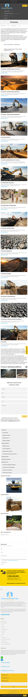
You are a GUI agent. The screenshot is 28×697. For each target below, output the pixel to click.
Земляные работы (4, 640)
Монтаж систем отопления (7, 472)
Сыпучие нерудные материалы (6, 644)
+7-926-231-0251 (5, 666)
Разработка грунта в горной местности (8, 378)
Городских (3, 632)
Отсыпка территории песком (10, 91)
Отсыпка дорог (6, 137)
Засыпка (3, 342)
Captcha (2, 564)
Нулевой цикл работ (5, 443)
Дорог (3, 624)
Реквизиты (5, 678)
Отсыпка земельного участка (10, 160)
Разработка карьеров (6, 440)
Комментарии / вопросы (5, 534)
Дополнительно (4, 95)
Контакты (5, 675)
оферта (18, 692)
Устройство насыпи (7, 182)
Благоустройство (4, 690)
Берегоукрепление (5, 456)
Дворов (3, 626)
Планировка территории (6, 459)
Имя (1, 548)
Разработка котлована (6, 435)
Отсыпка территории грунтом (10, 69)
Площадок (3, 627)
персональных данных (14, 691)
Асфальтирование (4, 622)
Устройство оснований (8, 205)
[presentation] (8, 425)
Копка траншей (5, 432)
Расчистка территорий (6, 448)
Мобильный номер (4, 555)
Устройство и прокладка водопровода (9, 464)
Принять (25, 695)
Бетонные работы (4, 637)
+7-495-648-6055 (5, 662)
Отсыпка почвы (6, 273)
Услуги (16, 2)
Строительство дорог (4, 629)
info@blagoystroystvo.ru (7, 670)
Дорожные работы (3, 621)
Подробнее (5, 614)
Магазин (12, 2)
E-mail (2, 552)
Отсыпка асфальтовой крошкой (11, 319)
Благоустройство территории (5, 639)
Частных (3, 634)
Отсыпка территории (7, 228)
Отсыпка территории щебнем (10, 114)
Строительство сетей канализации (8, 467)
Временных (3, 631)
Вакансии (5, 681)
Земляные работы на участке (7, 451)
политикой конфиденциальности (10, 421)
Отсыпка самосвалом (8, 296)
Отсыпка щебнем (6, 251)
